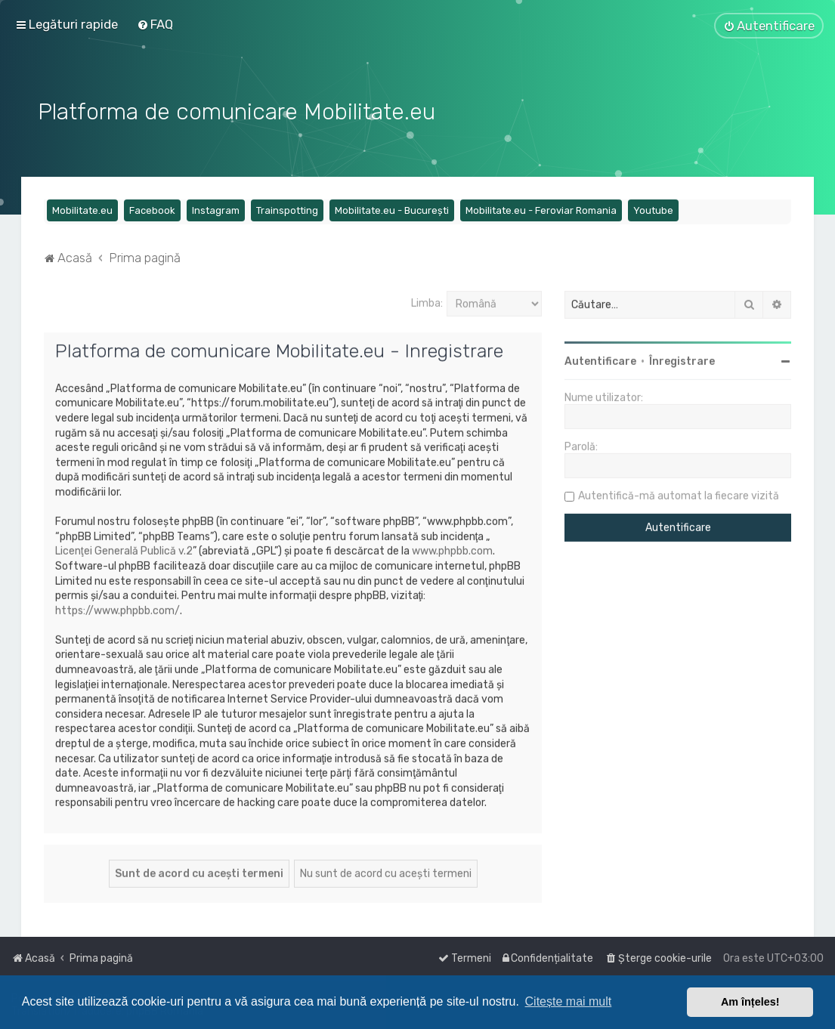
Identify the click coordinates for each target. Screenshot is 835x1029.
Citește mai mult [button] (568, 1001)
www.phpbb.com (452, 549)
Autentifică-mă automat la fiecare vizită (678, 494)
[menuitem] (155, 24)
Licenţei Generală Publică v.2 (124, 549)
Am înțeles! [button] (750, 1002)
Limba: (427, 301)
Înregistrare (682, 360)
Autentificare (600, 360)
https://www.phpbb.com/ (117, 608)
